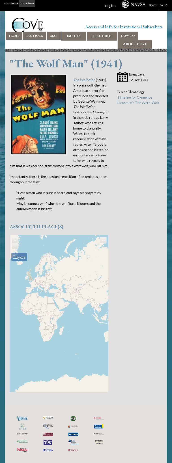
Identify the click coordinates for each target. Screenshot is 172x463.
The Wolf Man (84, 80)
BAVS (153, 4)
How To (128, 35)
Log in (110, 6)
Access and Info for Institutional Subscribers (123, 27)
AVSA (164, 4)
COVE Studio (11, 3)
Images (74, 36)
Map (54, 35)
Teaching (102, 36)
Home (14, 35)
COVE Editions (27, 3)
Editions (34, 35)
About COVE (135, 44)
